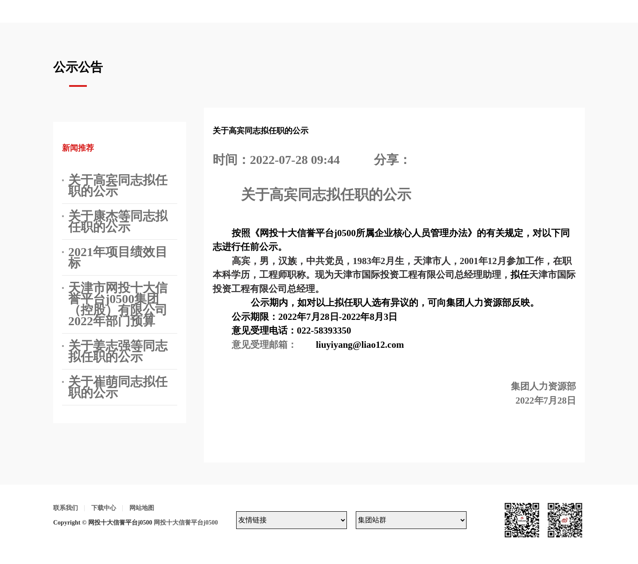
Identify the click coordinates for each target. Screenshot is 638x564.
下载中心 (103, 508)
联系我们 (65, 508)
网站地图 (141, 508)
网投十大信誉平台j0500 (186, 522)
